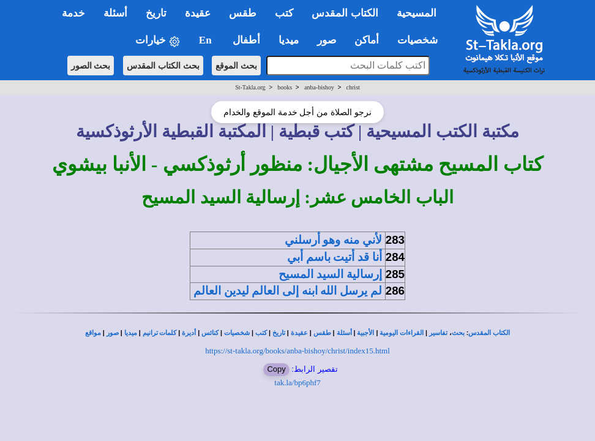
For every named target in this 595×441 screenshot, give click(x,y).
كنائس (210, 333)
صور (113, 333)
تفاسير (438, 333)
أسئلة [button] (115, 13)
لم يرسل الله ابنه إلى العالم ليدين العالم (287, 290)
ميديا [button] (289, 40)
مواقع (93, 333)
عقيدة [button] (198, 13)
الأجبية (365, 333)
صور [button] (326, 40)
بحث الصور (91, 65)
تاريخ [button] (156, 13)
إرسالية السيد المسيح (330, 274)
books (284, 87)
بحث (458, 333)
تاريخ (278, 333)
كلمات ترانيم (160, 333)
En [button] (206, 40)
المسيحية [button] (416, 13)
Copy (276, 369)
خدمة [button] (73, 13)
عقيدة (299, 333)
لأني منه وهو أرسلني (333, 239)
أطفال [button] (246, 40)
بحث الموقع (236, 65)
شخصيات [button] (421, 40)
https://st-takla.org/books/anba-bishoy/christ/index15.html (297, 350)
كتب (261, 333)
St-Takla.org (250, 87)
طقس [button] (242, 13)
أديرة (189, 333)
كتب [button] (284, 13)
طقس (322, 333)
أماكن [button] (366, 40)
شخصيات (237, 333)
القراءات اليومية (402, 333)
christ (353, 87)
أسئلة (344, 333)
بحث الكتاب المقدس (163, 65)
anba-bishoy (319, 87)
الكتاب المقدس (489, 333)
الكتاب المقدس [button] (345, 13)
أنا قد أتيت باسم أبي (334, 257)
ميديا (130, 333)
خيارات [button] (158, 40)
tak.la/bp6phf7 (297, 382)
